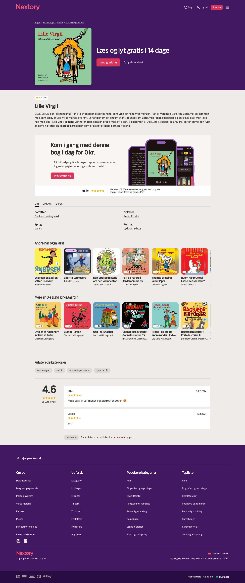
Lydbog (128, 228)
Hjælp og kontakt (29, 458)
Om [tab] (37, 203)
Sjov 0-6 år (102, 370)
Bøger (38, 22)
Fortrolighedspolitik (196, 558)
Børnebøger (49, 22)
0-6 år (60, 22)
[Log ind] (202, 7)
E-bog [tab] (59, 203)
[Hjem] (99, 7)
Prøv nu (217, 7)
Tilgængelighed (177, 558)
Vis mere (71, 437)
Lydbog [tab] (47, 203)
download (121, 437)
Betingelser (213, 558)
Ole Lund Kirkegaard (47, 216)
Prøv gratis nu (108, 62)
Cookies (224, 558)
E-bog (137, 228)
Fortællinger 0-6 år (75, 22)
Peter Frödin (131, 216)
